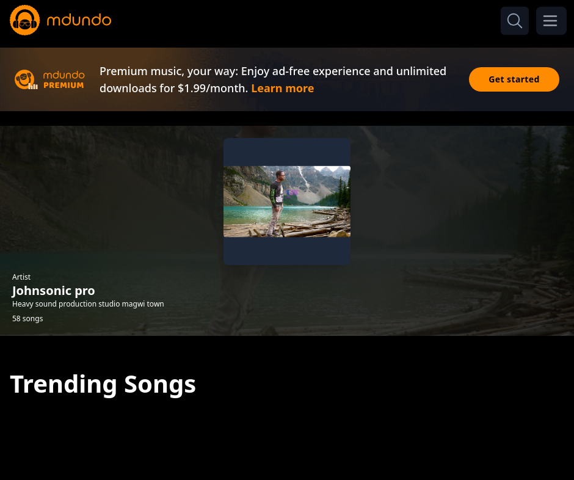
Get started (514, 79)
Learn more (282, 88)
